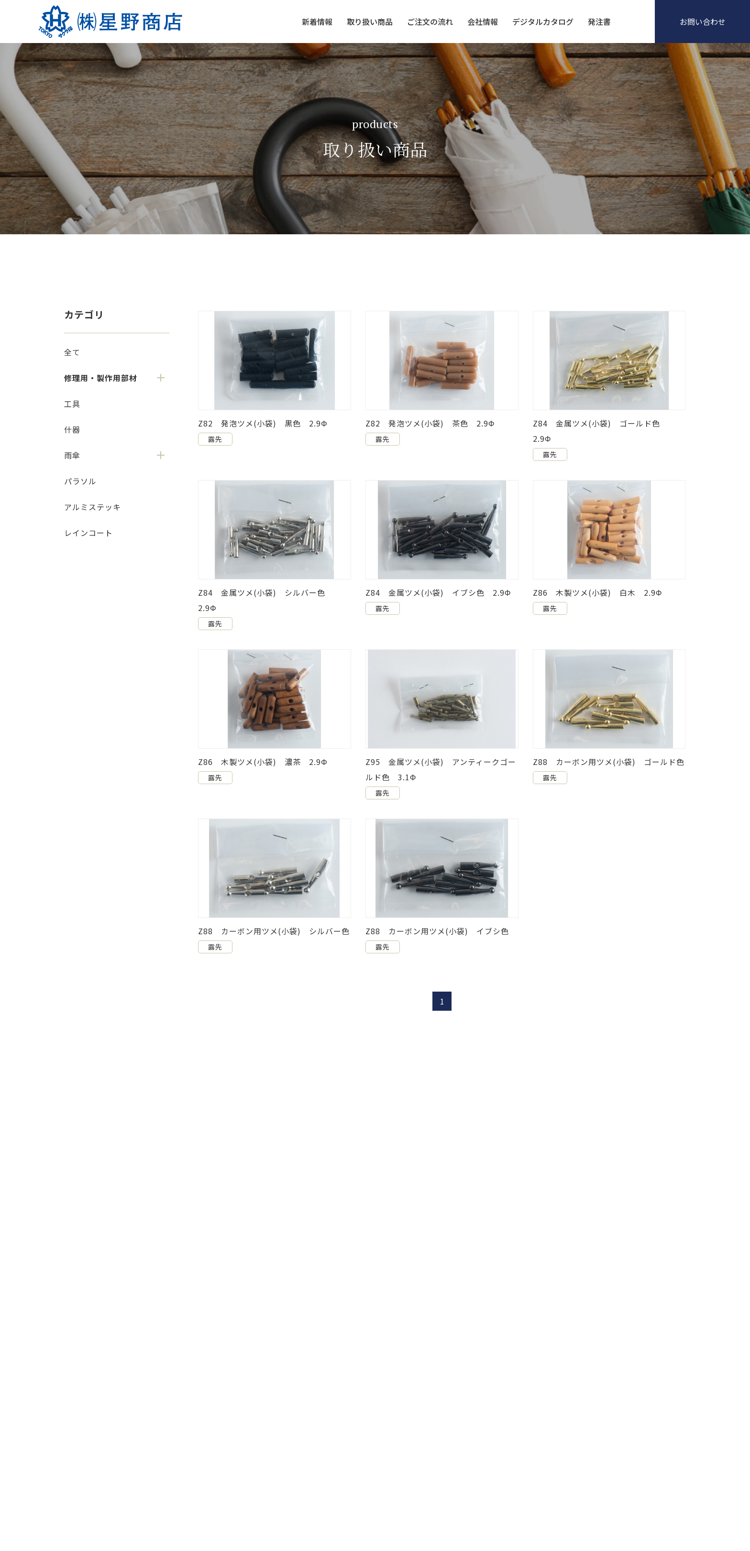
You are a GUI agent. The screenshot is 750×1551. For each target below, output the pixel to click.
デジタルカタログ (543, 21)
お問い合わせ (703, 21)
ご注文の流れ (430, 21)
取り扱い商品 (370, 21)
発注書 (599, 21)
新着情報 (317, 21)
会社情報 (482, 21)
